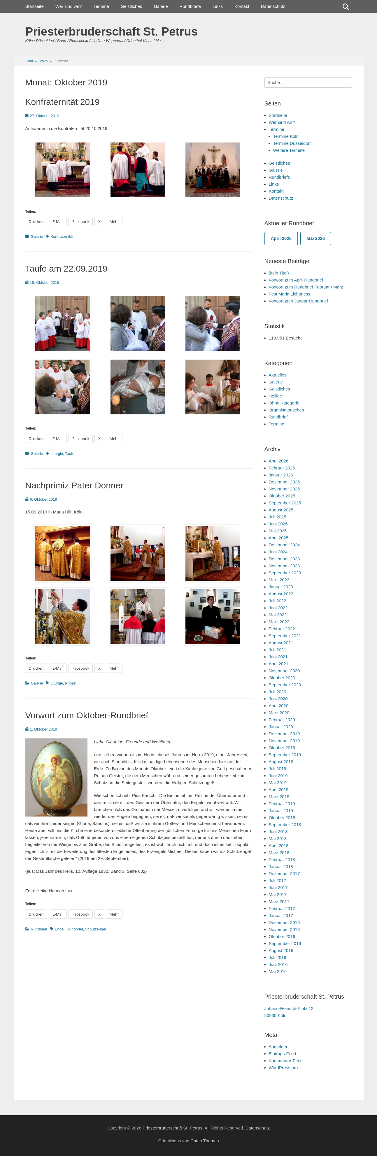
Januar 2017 (281, 915)
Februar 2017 (282, 908)
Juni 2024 (278, 551)
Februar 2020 (282, 719)
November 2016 (284, 929)
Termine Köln (286, 136)
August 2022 (281, 593)
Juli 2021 (277, 649)
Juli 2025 (277, 516)
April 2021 (279, 663)
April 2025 (279, 537)
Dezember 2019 (284, 733)
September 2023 (285, 572)
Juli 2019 (277, 768)
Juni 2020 (278, 698)
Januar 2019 (281, 810)
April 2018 (279, 845)
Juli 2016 (277, 957)
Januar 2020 (281, 726)
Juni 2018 (278, 831)
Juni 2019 (278, 775)
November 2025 (284, 488)
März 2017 (279, 901)
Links (218, 6)
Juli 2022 (277, 600)
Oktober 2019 (282, 747)
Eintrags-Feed (282, 1053)
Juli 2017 (277, 880)
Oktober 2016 (282, 936)
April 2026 (279, 460)
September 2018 (285, 824)
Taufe (69, 453)
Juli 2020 (277, 691)
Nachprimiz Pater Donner (74, 485)
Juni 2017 (278, 887)
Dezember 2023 (284, 558)
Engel (59, 929)
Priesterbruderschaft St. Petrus (111, 31)
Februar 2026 (282, 467)
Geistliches (131, 6)
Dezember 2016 (284, 922)
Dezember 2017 (284, 873)
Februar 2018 (282, 859)
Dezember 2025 (284, 481)
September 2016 (285, 943)
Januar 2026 (281, 474)
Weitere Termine (289, 150)
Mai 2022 (278, 614)
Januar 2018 (281, 866)
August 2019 (281, 761)
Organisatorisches (286, 409)
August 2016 (281, 950)
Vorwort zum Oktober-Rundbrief (86, 715)
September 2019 (285, 754)
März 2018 (279, 852)
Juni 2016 (278, 964)
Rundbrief (39, 929)
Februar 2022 (282, 628)
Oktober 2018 (282, 817)
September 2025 (285, 502)
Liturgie (56, 453)
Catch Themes (204, 1140)
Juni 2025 (278, 523)
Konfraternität (61, 236)
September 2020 (285, 684)
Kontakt (241, 6)
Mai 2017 (278, 894)
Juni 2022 (278, 607)
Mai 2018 (278, 838)
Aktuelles (278, 374)
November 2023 (284, 565)
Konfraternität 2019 (62, 102)
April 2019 (279, 789)
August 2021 (281, 642)
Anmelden (279, 1046)
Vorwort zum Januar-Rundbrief (298, 300)
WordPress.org (283, 1067)
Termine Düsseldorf (292, 143)
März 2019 (279, 796)
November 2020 (284, 670)
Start (31, 61)
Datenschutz (273, 6)
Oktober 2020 (282, 677)
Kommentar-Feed (286, 1060)
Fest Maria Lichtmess (290, 293)
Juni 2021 (278, 656)
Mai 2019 (278, 782)
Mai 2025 (278, 530)
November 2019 (284, 740)
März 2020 (279, 712)
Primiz (70, 683)
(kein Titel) (279, 272)
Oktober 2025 (282, 495)
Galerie (161, 6)
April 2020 (279, 705)
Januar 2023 (281, 586)
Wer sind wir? (68, 6)
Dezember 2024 (284, 544)
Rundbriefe (190, 6)
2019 (46, 61)
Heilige (275, 395)
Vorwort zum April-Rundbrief (296, 279)
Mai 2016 (278, 971)
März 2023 (279, 579)
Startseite (34, 6)
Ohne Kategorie (284, 402)
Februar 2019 (282, 803)
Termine (101, 6)
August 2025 (281, 509)
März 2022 (279, 621)
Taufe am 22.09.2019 (66, 268)
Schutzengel (95, 929)
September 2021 (285, 635)
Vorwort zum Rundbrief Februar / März (306, 286)
